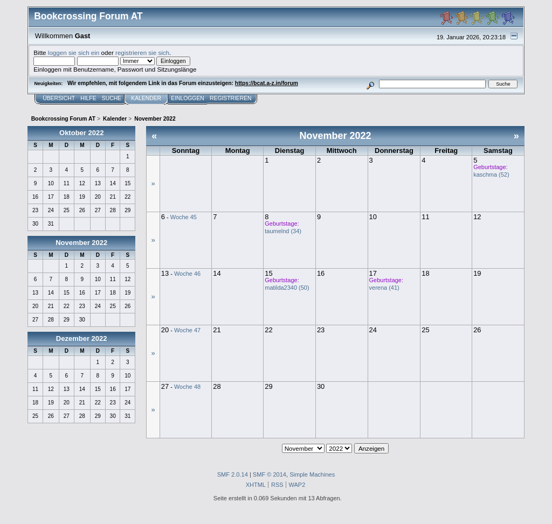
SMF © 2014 (269, 474)
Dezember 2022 (81, 338)
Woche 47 (187, 330)
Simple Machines (312, 474)
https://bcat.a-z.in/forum (266, 83)
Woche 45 (183, 217)
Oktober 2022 (81, 133)
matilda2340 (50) (287, 287)
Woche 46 (187, 273)
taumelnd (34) (283, 231)
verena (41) (384, 287)
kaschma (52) (491, 174)
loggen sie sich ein (74, 52)
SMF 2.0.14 (232, 474)
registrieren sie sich (142, 52)
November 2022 (81, 243)
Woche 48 (187, 386)
